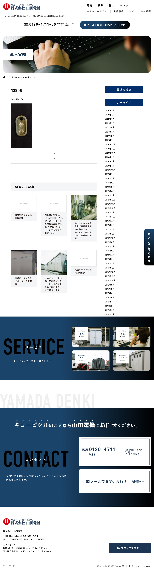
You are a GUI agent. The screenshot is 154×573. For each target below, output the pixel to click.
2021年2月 (109, 135)
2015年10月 (110, 280)
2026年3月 (110, 110)
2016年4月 (110, 254)
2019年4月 (110, 191)
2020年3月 (110, 161)
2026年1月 (109, 114)
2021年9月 (109, 123)
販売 (90, 5)
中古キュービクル (97, 11)
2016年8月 (109, 242)
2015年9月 (109, 284)
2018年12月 (110, 199)
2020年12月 (110, 144)
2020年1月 (109, 165)
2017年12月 (110, 216)
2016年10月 (110, 237)
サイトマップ (9, 565)
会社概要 (146, 11)
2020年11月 (110, 148)
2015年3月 (109, 305)
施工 (112, 5)
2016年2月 (109, 263)
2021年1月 (109, 139)
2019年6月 (109, 182)
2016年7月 (109, 246)
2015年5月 (109, 297)
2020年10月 (110, 152)
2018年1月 (109, 212)
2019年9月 (109, 173)
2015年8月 (109, 288)
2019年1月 (109, 195)
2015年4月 (110, 301)
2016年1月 (109, 267)
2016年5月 (109, 250)
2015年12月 (110, 271)
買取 (101, 5)
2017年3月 (109, 225)
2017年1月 (109, 233)
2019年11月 (110, 169)
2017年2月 (109, 229)
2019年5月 (109, 186)
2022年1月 (109, 118)
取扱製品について (124, 11)
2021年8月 (109, 127)
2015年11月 (110, 276)
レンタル (125, 5)
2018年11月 (110, 203)
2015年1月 (109, 314)
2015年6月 (109, 293)
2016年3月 (109, 259)
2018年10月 (110, 208)
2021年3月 (109, 131)
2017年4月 (110, 220)
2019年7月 (109, 178)
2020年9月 (110, 157)
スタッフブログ (132, 548)
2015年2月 (109, 310)
